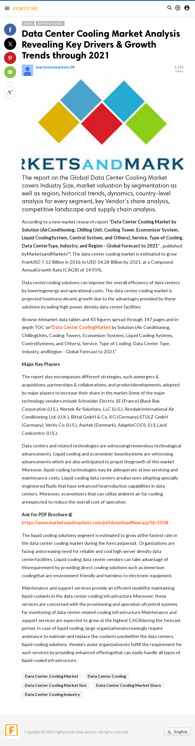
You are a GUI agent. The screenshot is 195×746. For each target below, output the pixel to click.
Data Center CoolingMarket (81, 327)
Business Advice (50, 23)
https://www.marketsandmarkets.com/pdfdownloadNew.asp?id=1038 (95, 522)
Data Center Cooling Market (51, 676)
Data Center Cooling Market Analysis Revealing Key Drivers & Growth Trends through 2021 (101, 44)
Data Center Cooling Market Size (56, 685)
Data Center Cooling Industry (52, 694)
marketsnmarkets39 (55, 67)
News (28, 23)
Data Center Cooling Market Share (128, 685)
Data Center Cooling (107, 676)
